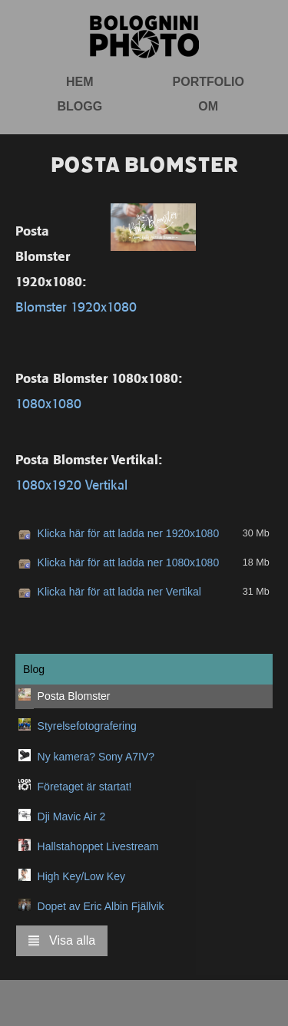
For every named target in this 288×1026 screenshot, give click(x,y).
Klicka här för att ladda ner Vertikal (119, 592)
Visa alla (61, 940)
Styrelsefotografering (87, 726)
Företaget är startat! (85, 786)
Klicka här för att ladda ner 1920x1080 (129, 533)
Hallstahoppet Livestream (98, 846)
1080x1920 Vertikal (71, 485)
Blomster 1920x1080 (76, 307)
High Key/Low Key (81, 876)
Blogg (79, 106)
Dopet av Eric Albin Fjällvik (101, 906)
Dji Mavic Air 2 (72, 816)
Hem (80, 81)
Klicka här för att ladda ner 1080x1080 (129, 562)
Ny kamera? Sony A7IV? (96, 757)
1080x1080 (48, 403)
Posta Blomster (74, 696)
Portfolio (208, 81)
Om (208, 106)
